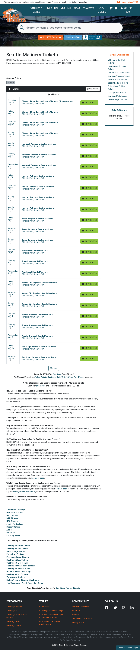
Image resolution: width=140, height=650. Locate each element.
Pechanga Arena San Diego (51, 611)
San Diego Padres (36, 10)
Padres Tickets (40, 377)
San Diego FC (12, 611)
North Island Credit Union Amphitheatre (49, 622)
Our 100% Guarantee (50, 37)
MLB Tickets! (12, 518)
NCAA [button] (77, 8)
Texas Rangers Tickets (117, 99)
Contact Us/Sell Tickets (82, 618)
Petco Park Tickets (76, 377)
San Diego (57, 374)
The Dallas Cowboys (15, 510)
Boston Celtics (13, 527)
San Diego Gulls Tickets (58, 377)
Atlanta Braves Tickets (117, 79)
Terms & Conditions (80, 607)
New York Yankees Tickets (119, 76)
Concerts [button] (88, 8)
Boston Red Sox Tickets (118, 83)
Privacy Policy (78, 622)
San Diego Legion (13, 625)
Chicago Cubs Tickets (117, 92)
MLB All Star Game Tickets (119, 73)
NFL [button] (56, 8)
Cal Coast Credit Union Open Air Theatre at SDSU (51, 616)
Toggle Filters (92, 89)
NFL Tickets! (12, 515)
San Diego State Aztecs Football (16, 616)
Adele (9, 530)
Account (75, 614)
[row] (53, 102)
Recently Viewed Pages (128, 648)
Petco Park (44, 607)
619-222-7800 (127, 10)
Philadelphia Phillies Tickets (116, 87)
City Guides (102, 10)
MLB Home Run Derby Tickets (117, 61)
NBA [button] (63, 8)
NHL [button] (69, 8)
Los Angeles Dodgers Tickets (117, 67)
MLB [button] (49, 8)
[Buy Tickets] (89, 102)
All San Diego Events (15, 551)
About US (76, 611)
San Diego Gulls (13, 621)
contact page (38, 478)
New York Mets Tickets (117, 96)
